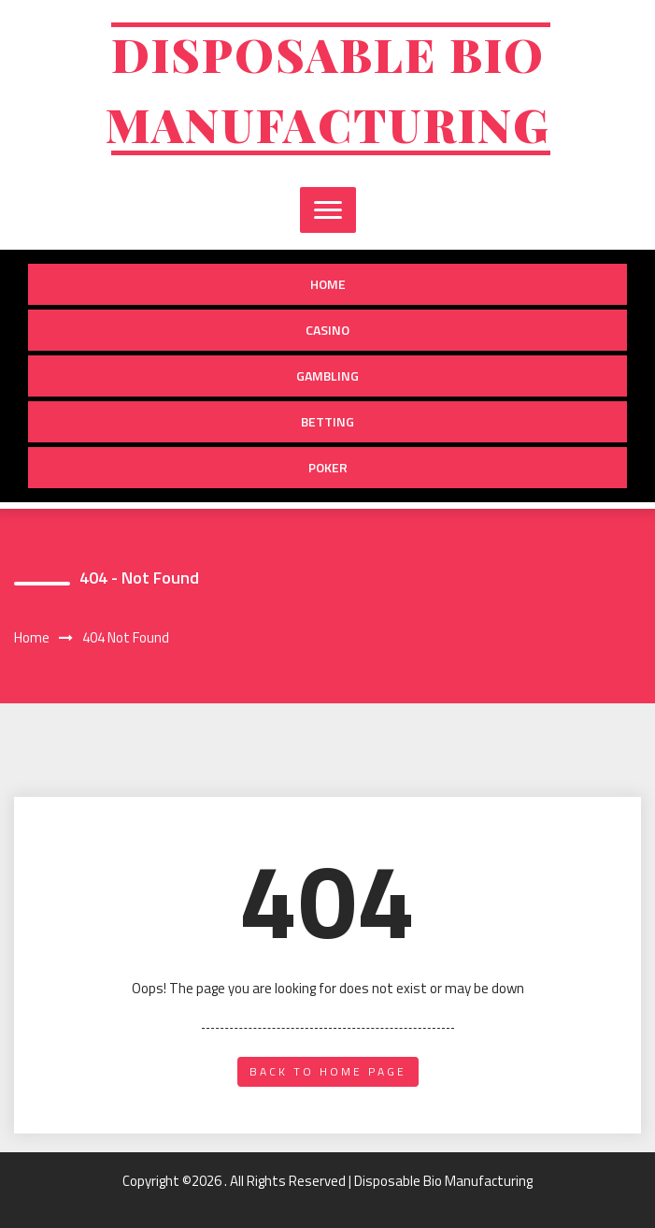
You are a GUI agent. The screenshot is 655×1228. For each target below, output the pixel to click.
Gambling (327, 375)
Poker (328, 467)
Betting (327, 421)
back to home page (327, 1071)
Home (328, 284)
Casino (327, 330)
